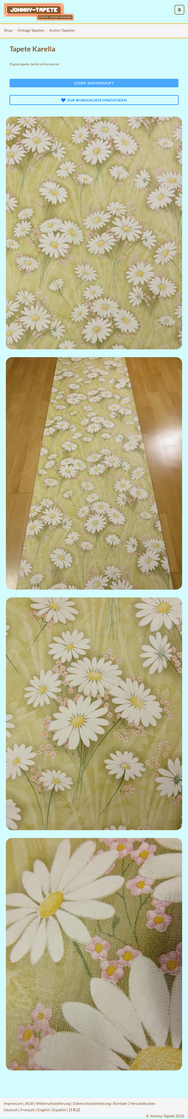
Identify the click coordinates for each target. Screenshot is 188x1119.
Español (59, 1109)
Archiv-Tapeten (62, 30)
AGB (29, 1103)
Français (28, 1109)
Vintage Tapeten (31, 30)
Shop (8, 30)
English (43, 1109)
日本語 (74, 1109)
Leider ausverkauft (94, 83)
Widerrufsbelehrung (53, 1103)
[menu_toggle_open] (179, 10)
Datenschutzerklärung (92, 1103)
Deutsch (11, 1109)
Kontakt (120, 1103)
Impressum (13, 1103)
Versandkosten (142, 1103)
